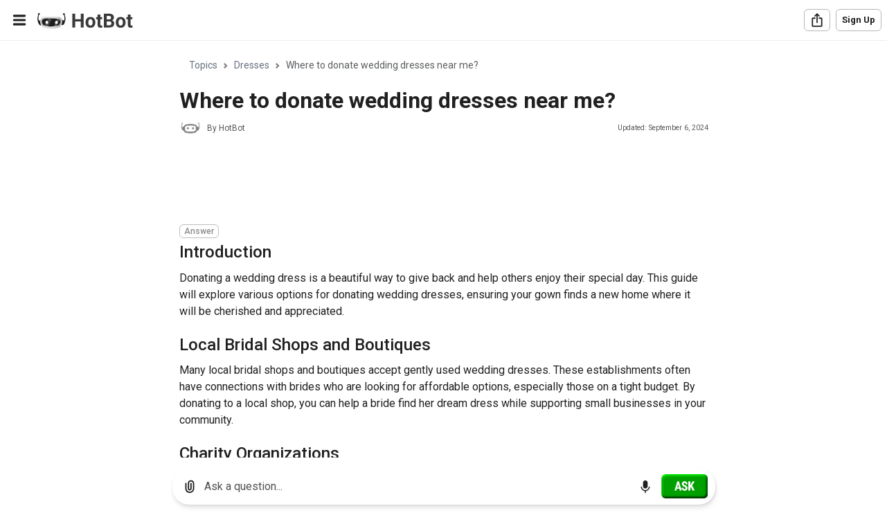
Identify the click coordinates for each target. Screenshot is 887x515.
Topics (203, 65)
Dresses (251, 65)
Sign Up (858, 20)
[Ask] (684, 486)
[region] (443, 250)
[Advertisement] (431, 181)
